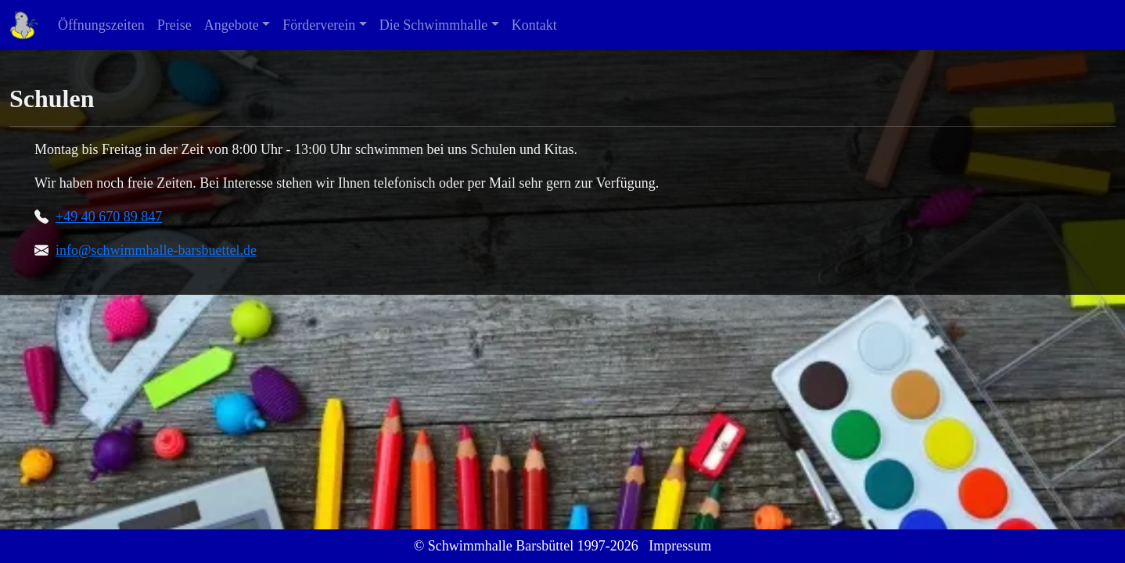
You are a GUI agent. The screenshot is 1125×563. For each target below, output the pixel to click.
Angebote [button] (231, 25)
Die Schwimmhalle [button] (433, 25)
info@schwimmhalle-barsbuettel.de (156, 250)
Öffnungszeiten (101, 25)
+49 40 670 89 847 (109, 216)
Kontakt (534, 25)
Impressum (680, 546)
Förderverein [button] (318, 25)
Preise (174, 25)
